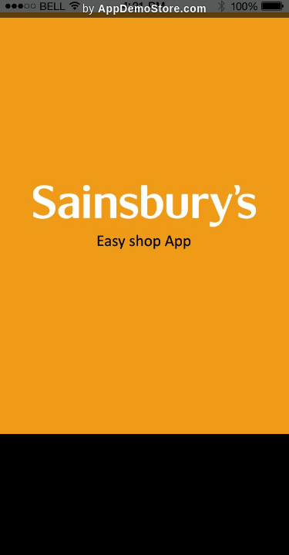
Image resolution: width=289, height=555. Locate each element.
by (144, 8)
